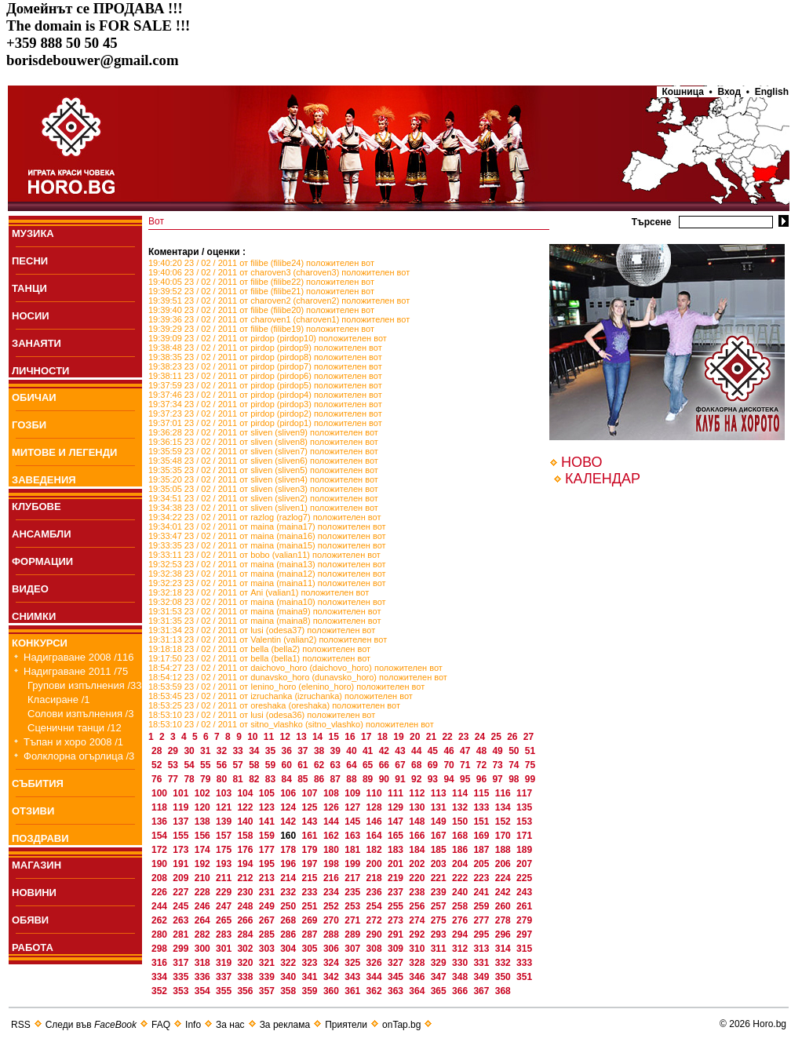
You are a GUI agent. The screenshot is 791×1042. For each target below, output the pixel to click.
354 (204, 991)
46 (450, 750)
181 (353, 849)
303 (268, 948)
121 (225, 807)
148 (418, 821)
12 (286, 736)
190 (160, 863)
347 (440, 976)
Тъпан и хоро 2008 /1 (73, 742)
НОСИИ (30, 316)
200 (375, 863)
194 (246, 863)
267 (268, 920)
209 (182, 878)
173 (182, 849)
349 (482, 976)
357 (268, 991)
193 (225, 863)
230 (246, 892)
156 (204, 835)
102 (204, 793)
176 (246, 849)
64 (352, 765)
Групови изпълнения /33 (84, 685)
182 (375, 849)
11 (270, 736)
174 (204, 849)
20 (416, 736)
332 (504, 962)
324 (332, 962)
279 (524, 920)
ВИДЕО (30, 589)
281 (182, 934)
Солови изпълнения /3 (80, 714)
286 (289, 934)
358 (289, 991)
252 (332, 906)
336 (204, 976)
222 (461, 878)
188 (504, 849)
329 (440, 962)
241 (482, 892)
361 (353, 991)
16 (351, 736)
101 (182, 793)
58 (255, 765)
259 (482, 906)
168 (461, 835)
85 (304, 779)
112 (418, 793)
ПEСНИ (30, 261)
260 (504, 906)
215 (311, 878)
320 (246, 962)
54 (190, 765)
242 (504, 892)
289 (353, 934)
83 (272, 779)
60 (288, 765)
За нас (230, 1024)
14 (319, 736)
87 (337, 779)
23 (465, 736)
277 (482, 920)
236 (375, 892)
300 (204, 948)
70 (450, 765)
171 (524, 835)
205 (482, 863)
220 (418, 878)
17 (367, 736)
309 (397, 948)
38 (320, 750)
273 (397, 920)
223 (482, 878)
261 (524, 906)
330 (461, 962)
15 (335, 736)
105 (268, 793)
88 (352, 779)
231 (268, 892)
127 (353, 807)
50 (515, 750)
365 (440, 991)
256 (418, 906)
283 (225, 934)
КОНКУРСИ (39, 643)
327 (397, 962)
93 (434, 779)
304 (289, 948)
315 (524, 948)
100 (160, 793)
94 (450, 779)
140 (246, 821)
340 (289, 976)
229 (225, 892)
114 (461, 793)
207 (524, 863)
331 (482, 962)
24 (481, 736)
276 (461, 920)
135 (524, 807)
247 (225, 906)
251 (311, 906)
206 (504, 863)
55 (206, 765)
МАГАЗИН (36, 865)
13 (302, 736)
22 (448, 736)
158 (246, 835)
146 (375, 821)
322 (289, 962)
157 (225, 835)
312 (461, 948)
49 (498, 750)
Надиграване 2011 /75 (76, 671)
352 (160, 991)
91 (401, 779)
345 (397, 976)
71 (466, 765)
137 (182, 821)
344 (375, 976)
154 (160, 835)
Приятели (346, 1024)
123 (268, 807)
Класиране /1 (58, 699)
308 (375, 948)
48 (483, 750)
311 (440, 948)
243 (524, 892)
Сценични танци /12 (74, 728)
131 (440, 807)
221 (440, 878)
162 (332, 835)
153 (524, 821)
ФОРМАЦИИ (42, 561)
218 (375, 878)
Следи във (91, 1024)
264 (204, 920)
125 (311, 807)
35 (272, 750)
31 (206, 750)
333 (524, 962)
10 (254, 736)
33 (239, 750)
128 (375, 807)
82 (255, 779)
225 (524, 878)
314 (504, 948)
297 (524, 934)
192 (204, 863)
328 (418, 962)
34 (255, 750)
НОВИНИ (34, 892)
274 (418, 920)
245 (182, 906)
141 (268, 821)
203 (440, 863)
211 (225, 878)
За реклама (285, 1024)
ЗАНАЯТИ (36, 343)
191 (182, 863)
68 (418, 765)
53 (174, 765)
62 (320, 765)
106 (289, 793)
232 (289, 892)
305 (311, 948)
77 (174, 779)
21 (432, 736)
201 (397, 863)
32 (223, 750)
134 (504, 807)
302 (246, 948)
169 (482, 835)
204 (461, 863)
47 (466, 750)
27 (528, 736)
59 (272, 765)
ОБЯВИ (30, 920)
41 (369, 750)
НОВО (581, 462)
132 (461, 807)
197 (311, 863)
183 (397, 849)
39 (337, 750)
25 (497, 736)
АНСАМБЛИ (41, 534)
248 (246, 906)
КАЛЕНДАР (602, 478)
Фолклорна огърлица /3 (79, 756)
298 (160, 948)
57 (239, 765)
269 (311, 920)
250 (289, 906)
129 (397, 807)
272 (375, 920)
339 (268, 976)
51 (530, 750)
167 (440, 835)
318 (204, 962)
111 (397, 793)
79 (206, 779)
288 (332, 934)
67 (401, 765)
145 (353, 821)
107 (311, 793)
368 (504, 991)
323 (311, 962)
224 (504, 878)
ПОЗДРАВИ (40, 838)
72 (483, 765)
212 (246, 878)
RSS (21, 1024)
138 (204, 821)
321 (268, 962)
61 (304, 765)
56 (223, 765)
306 (332, 948)
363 (397, 991)
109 (353, 793)
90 (385, 779)
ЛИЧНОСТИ (40, 371)
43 (401, 750)
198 (332, 863)
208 (160, 878)
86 (320, 779)
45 (434, 750)
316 (160, 962)
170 (504, 835)
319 (225, 962)
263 (182, 920)
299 (182, 948)
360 (332, 991)
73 (498, 765)
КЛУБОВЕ (36, 506)
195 (268, 863)
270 (332, 920)
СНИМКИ (34, 616)
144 (332, 821)
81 (239, 779)
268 (289, 920)
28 (158, 750)
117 (524, 793)
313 (482, 948)
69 (434, 765)
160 (289, 835)
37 (304, 750)
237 (397, 892)
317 (182, 962)
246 (204, 906)
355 (225, 991)
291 (397, 934)
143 (311, 821)
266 (246, 920)
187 (482, 849)
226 (160, 892)
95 (466, 779)
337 (225, 976)
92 (418, 779)
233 (311, 892)
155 (182, 835)
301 (225, 948)
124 (289, 807)
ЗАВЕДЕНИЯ (44, 480)
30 (190, 750)
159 (268, 835)
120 (204, 807)
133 (482, 807)
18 (384, 736)
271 (353, 920)
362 (375, 991)
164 (375, 835)
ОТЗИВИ (33, 811)
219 (397, 878)
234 (332, 892)
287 (311, 934)
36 (288, 750)
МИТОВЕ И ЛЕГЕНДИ (64, 452)
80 (223, 779)
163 (353, 835)
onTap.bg (401, 1024)
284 (246, 934)
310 (418, 948)
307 (353, 948)
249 (268, 906)
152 (504, 821)
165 (397, 835)
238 (418, 892)
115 (482, 793)
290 (375, 934)
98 (515, 779)
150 (461, 821)
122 (246, 807)
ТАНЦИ (29, 288)
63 (337, 765)
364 (418, 991)
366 (461, 991)
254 (375, 906)
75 (530, 765)
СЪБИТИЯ (38, 783)
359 (311, 991)
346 (418, 976)
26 (513, 736)
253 (353, 906)
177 (268, 849)
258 (461, 906)
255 (397, 906)
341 (311, 976)
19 (399, 736)
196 (289, 863)
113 (440, 793)
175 (225, 849)
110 (375, 793)
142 (289, 821)
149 (440, 821)
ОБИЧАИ (34, 397)
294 (461, 934)
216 (332, 878)
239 (440, 892)
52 (158, 765)
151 (482, 821)
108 (332, 793)
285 (268, 934)
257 (440, 906)
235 (353, 892)
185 (440, 849)
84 (288, 779)
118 (160, 807)
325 (353, 962)
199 (353, 863)
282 (204, 934)
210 (204, 878)
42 (385, 750)
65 (369, 765)
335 (182, 976)
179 (311, 849)
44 (418, 750)
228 (204, 892)
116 (504, 793)
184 (418, 849)
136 (160, 821)
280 (160, 934)
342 (332, 976)
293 (440, 934)
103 (225, 793)
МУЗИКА (33, 233)
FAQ (160, 1024)
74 (515, 765)
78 (190, 779)
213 (268, 878)
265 (225, 920)
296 (504, 934)
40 (352, 750)
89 (369, 779)
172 (160, 849)
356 (246, 991)
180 (332, 849)
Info (193, 1024)
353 (182, 991)
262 (160, 920)
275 (440, 920)
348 (461, 976)
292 (418, 934)
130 (418, 807)
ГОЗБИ (29, 425)
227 (182, 892)
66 (385, 765)
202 (418, 863)
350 (504, 976)
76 (158, 779)
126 (332, 807)
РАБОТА (32, 947)
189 (524, 849)
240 (461, 892)
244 (160, 906)
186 (461, 849)
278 (504, 920)
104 (246, 793)
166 (418, 835)
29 (174, 750)
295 (482, 934)
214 (289, 878)
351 (524, 976)
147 (397, 821)
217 (353, 878)
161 (311, 835)
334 (160, 976)
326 (375, 962)
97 (498, 779)
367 (482, 991)
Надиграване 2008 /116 (79, 657)
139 (225, 821)
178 (289, 849)
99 (530, 779)
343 (353, 976)
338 (246, 976)
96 (483, 779)
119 (182, 807)
